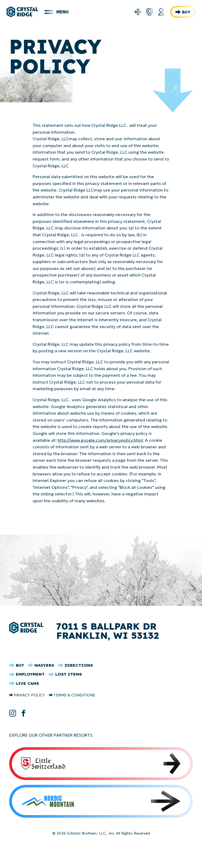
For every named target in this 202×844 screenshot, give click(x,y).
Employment (30, 674)
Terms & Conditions (74, 695)
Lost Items (68, 674)
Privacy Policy (29, 695)
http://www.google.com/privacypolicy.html (100, 440)
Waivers (44, 665)
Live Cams (27, 683)
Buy (186, 11)
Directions (79, 665)
